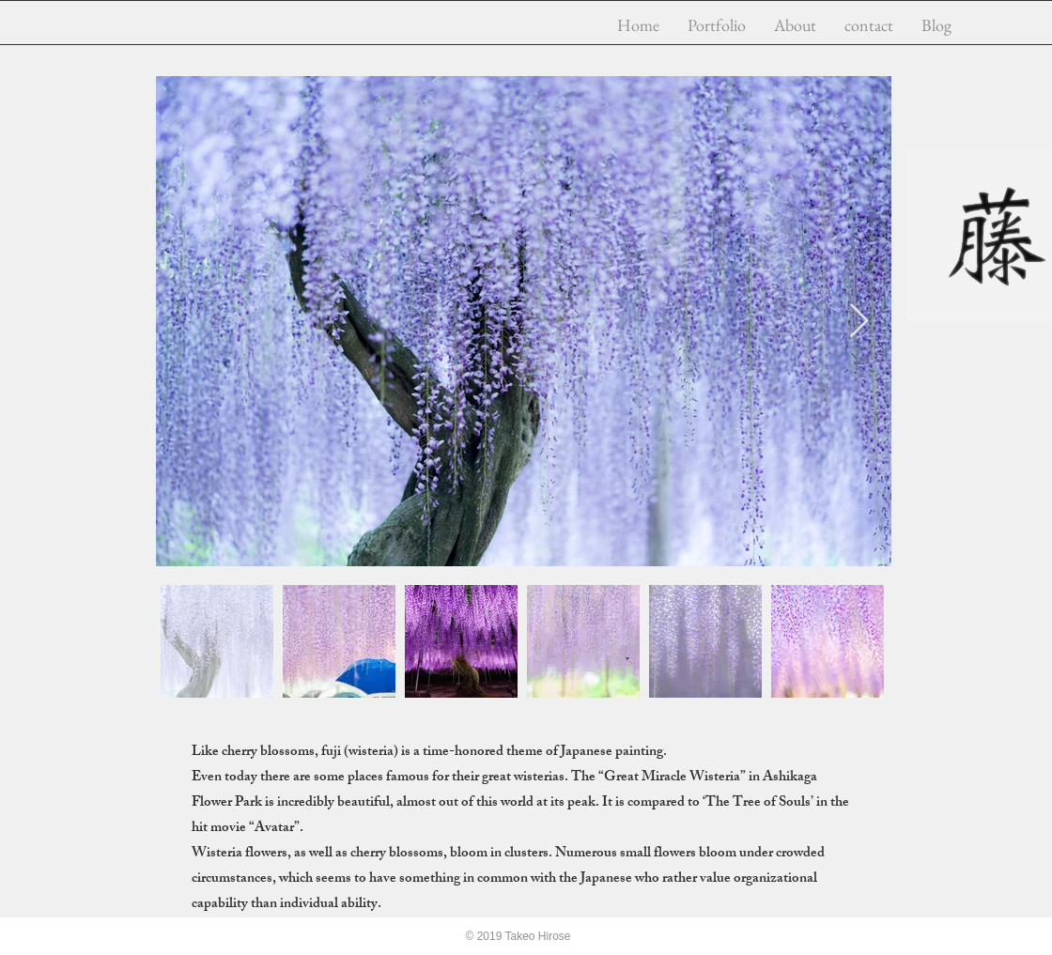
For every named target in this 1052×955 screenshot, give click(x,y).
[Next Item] (859, 321)
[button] (716, 25)
